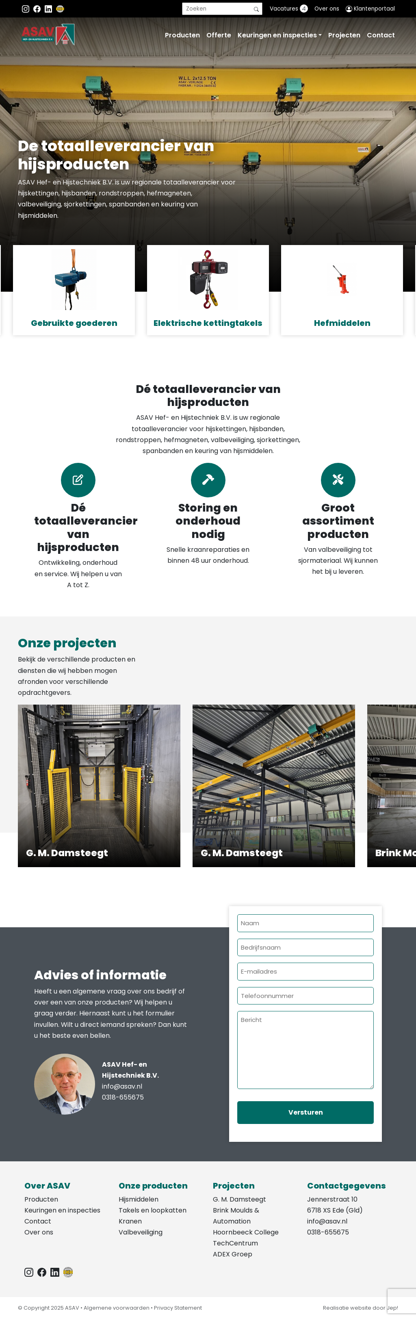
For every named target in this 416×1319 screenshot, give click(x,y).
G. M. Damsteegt (239, 1199)
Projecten (344, 35)
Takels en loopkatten (152, 1210)
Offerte (218, 35)
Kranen (130, 1221)
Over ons (326, 9)
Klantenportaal (370, 9)
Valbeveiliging (140, 1232)
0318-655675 (123, 1097)
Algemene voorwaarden (117, 1307)
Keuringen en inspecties (277, 35)
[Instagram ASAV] (26, 9)
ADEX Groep (232, 1254)
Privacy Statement (178, 1307)
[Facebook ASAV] (37, 9)
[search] (222, 8)
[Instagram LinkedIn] (49, 9)
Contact (381, 35)
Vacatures (289, 8)
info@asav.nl (122, 1086)
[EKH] (60, 9)
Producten (182, 35)
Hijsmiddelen (138, 1199)
